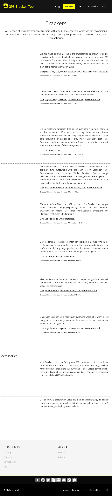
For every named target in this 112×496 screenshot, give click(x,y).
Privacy (61, 456)
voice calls (87, 71)
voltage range (51, 218)
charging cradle (47, 71)
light (47, 187)
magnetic (62, 99)
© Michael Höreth (12, 490)
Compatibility (92, 6)
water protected (100, 71)
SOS (79, 71)
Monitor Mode (57, 187)
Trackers (69, 6)
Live (79, 6)
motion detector (68, 71)
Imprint (61, 451)
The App (57, 6)
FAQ (104, 6)
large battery (51, 99)
